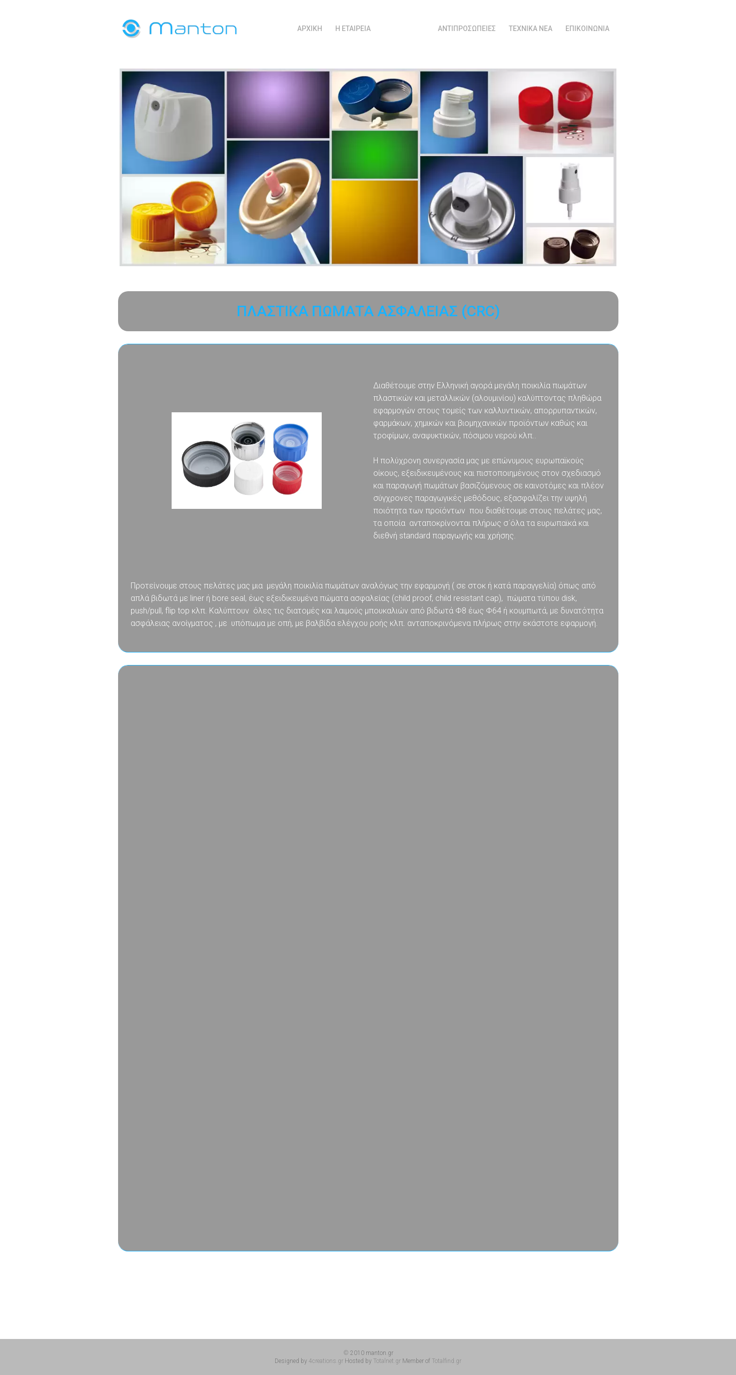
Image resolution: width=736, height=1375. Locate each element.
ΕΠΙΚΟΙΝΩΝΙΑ (587, 28)
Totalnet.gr (387, 1360)
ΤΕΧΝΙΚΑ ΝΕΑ (530, 28)
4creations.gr (326, 1360)
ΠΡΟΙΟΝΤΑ (404, 28)
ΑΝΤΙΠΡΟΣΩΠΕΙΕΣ (467, 28)
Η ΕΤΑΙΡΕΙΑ (353, 28)
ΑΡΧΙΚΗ (309, 28)
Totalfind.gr (446, 1360)
